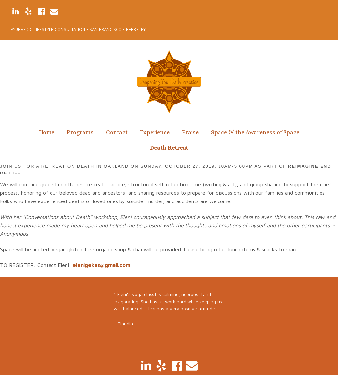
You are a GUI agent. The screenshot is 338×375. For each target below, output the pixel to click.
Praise (190, 132)
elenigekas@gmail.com (101, 265)
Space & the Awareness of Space (255, 132)
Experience (155, 132)
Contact (117, 132)
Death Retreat (169, 148)
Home (46, 132)
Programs (80, 132)
